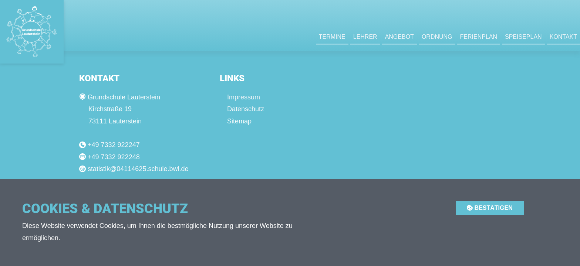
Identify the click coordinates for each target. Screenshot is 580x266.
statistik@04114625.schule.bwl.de (138, 169)
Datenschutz (245, 109)
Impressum (243, 97)
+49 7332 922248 (114, 157)
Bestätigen (490, 208)
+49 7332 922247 (114, 145)
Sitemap (239, 121)
